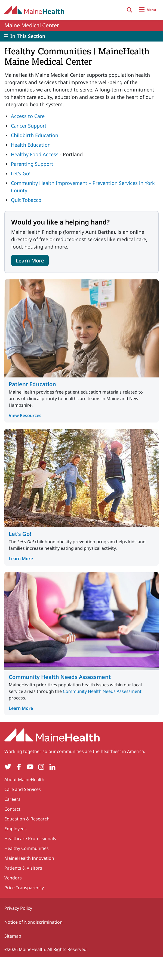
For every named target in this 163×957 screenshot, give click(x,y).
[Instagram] (41, 766)
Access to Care (28, 116)
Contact (12, 809)
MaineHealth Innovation (29, 858)
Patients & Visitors (23, 868)
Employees (15, 829)
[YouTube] (30, 766)
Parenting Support (32, 164)
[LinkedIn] (52, 766)
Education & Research (27, 819)
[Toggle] (81, 36)
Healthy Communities (26, 848)
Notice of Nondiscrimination (33, 922)
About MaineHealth (24, 779)
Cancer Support (29, 125)
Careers (12, 799)
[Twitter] (7, 766)
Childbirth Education (34, 135)
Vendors (13, 878)
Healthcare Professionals (30, 838)
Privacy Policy (18, 908)
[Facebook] (19, 766)
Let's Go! (20, 173)
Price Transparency (24, 888)
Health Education (31, 144)
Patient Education (32, 384)
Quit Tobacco (26, 200)
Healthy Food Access (35, 154)
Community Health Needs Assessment (60, 677)
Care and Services (22, 789)
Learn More (30, 260)
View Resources (25, 415)
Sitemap (12, 936)
